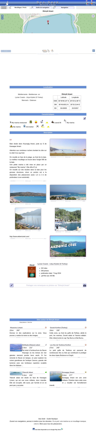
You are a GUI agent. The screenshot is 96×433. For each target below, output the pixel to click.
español (93, 4)
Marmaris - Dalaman (29, 100)
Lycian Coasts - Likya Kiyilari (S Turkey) (29, 97)
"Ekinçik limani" (48, 285)
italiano (88, 4)
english (88, 1)
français (93, 1)
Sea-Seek (48, 2)
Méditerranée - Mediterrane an (29, 94)
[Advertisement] (48, 69)
